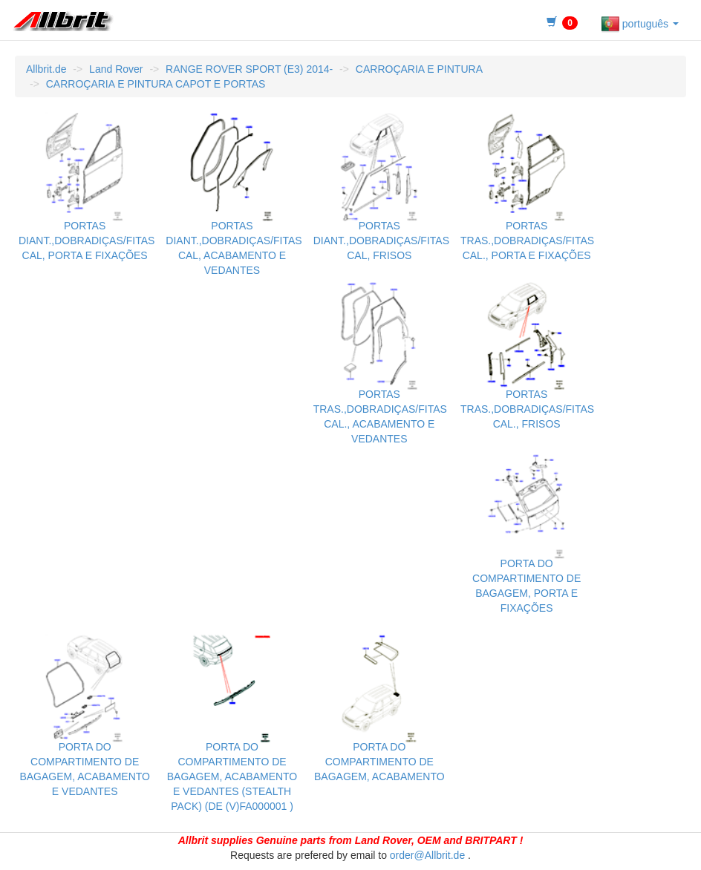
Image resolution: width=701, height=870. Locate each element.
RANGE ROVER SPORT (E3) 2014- (249, 69)
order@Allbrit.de (427, 855)
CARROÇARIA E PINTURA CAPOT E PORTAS (156, 84)
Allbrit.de (46, 69)
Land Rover (116, 69)
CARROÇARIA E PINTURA (419, 69)
